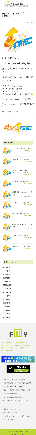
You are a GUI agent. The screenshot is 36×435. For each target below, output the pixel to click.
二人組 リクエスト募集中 (20, 233)
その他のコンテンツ (10, 414)
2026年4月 (7, 269)
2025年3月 (7, 315)
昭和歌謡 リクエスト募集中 (20, 157)
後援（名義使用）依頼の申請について (16, 388)
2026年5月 (7, 265)
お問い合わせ (25, 414)
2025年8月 (7, 297)
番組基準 (6, 377)
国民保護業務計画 (19, 377)
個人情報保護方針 (25, 381)
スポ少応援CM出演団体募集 (13, 395)
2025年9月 (7, 294)
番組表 (5, 407)
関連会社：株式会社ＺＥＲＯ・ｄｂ (15, 398)
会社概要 (19, 384)
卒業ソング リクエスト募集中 (21, 244)
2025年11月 (7, 286)
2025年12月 (7, 283)
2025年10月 (7, 290)
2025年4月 (7, 311)
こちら (13, 110)
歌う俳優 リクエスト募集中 (20, 179)
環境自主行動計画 (9, 381)
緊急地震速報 (8, 384)
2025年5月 (7, 308)
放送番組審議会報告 (10, 391)
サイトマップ (8, 418)
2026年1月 (7, 279)
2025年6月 (7, 304)
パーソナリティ (16, 407)
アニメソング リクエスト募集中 (22, 146)
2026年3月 (7, 272)
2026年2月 (7, 276)
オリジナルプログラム (11, 410)
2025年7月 (7, 301)
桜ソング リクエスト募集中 (20, 200)
